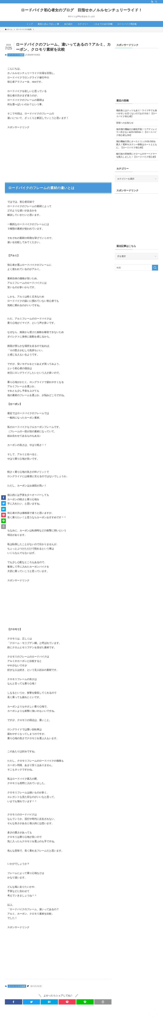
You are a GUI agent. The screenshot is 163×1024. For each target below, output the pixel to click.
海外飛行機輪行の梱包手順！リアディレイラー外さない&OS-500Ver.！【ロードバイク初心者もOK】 (136, 132)
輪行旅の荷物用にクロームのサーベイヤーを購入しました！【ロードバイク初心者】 (136, 155)
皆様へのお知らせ (124, 123)
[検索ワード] (136, 268)
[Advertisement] (30, 149)
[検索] (156, 1)
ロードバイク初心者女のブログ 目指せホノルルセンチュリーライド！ (81, 10)
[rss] (152, 1)
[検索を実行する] (155, 268)
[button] (13, 1001)
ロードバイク (36, 986)
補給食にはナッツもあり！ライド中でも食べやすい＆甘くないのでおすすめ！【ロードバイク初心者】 (136, 113)
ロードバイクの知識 (15, 55)
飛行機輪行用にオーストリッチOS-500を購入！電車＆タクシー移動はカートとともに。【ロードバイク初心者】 (136, 144)
